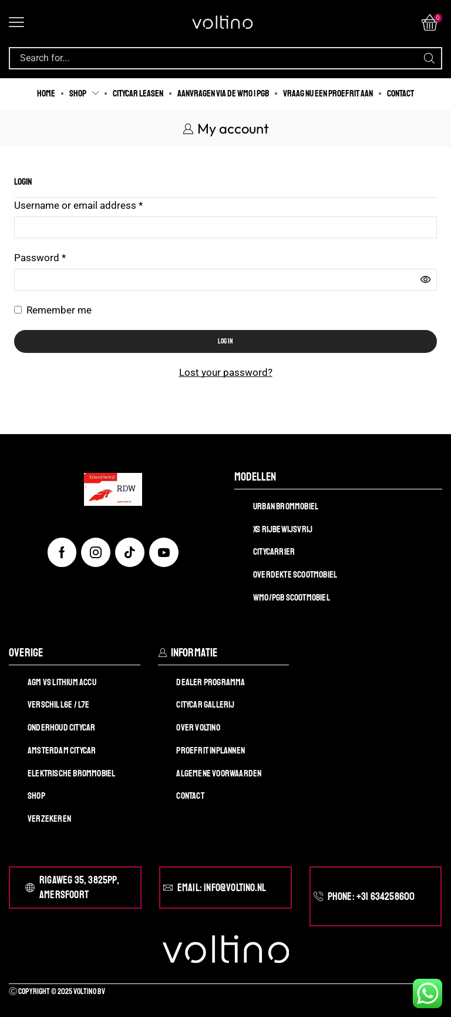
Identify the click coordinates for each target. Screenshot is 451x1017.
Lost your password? (225, 372)
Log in (225, 341)
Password (40, 257)
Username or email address (78, 204)
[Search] (429, 58)
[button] (16, 22)
